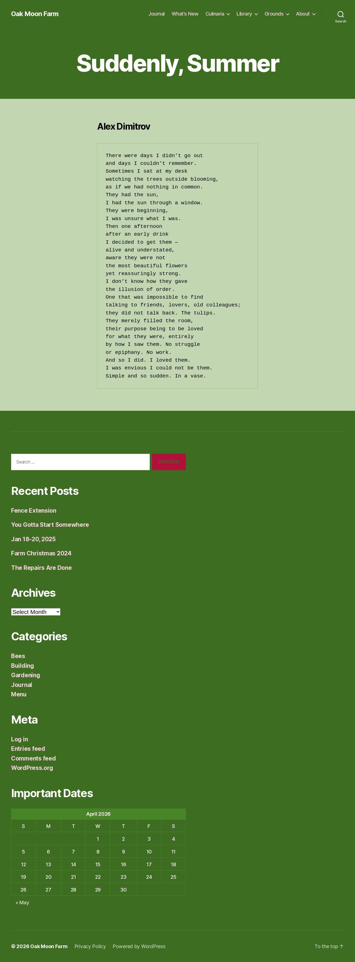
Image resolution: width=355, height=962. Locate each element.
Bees (18, 656)
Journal (156, 14)
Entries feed (28, 748)
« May (22, 902)
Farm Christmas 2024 (41, 553)
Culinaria (215, 14)
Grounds (274, 14)
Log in (19, 739)
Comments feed (33, 758)
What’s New (185, 14)
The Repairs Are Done (41, 567)
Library (244, 14)
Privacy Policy (90, 946)
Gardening (25, 675)
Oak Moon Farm (35, 14)
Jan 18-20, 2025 (33, 539)
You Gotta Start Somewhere (50, 524)
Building (22, 665)
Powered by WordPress (139, 946)
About (303, 14)
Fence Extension (33, 510)
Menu (19, 694)
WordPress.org (32, 767)
